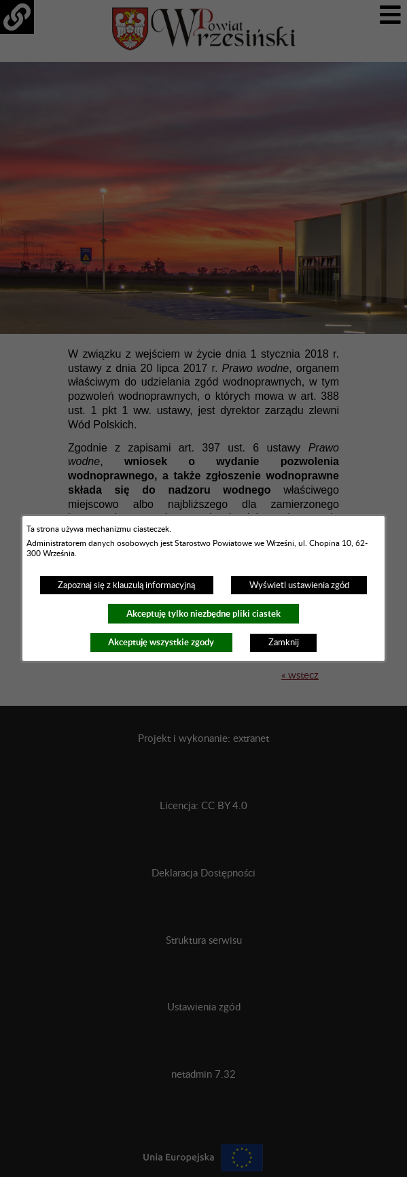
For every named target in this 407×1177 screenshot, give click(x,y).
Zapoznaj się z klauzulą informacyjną (126, 585)
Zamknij (283, 642)
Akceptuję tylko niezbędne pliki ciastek (203, 614)
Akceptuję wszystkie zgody (161, 642)
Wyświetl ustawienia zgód (299, 585)
